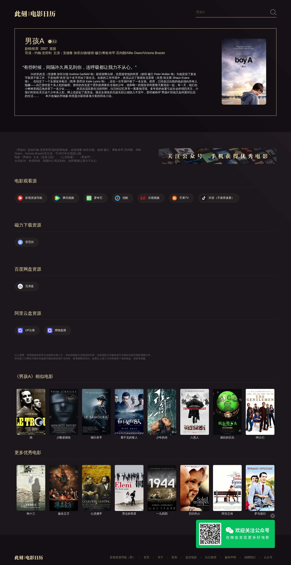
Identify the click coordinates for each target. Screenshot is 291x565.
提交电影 (191, 551)
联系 (174, 551)
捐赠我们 (250, 551)
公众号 (268, 551)
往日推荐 (210, 551)
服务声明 (230, 551)
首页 (146, 551)
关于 (160, 551)
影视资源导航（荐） (122, 551)
